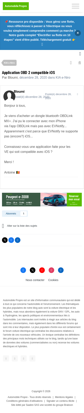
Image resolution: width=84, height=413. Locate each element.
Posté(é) (31, 96)
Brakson (68, 405)
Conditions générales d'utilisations (24, 401)
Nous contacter (35, 280)
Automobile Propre (17, 397)
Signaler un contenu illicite (60, 401)
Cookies (53, 280)
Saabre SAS (32, 405)
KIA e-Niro (63, 77)
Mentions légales (64, 397)
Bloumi (13, 77)
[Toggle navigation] (75, 6)
